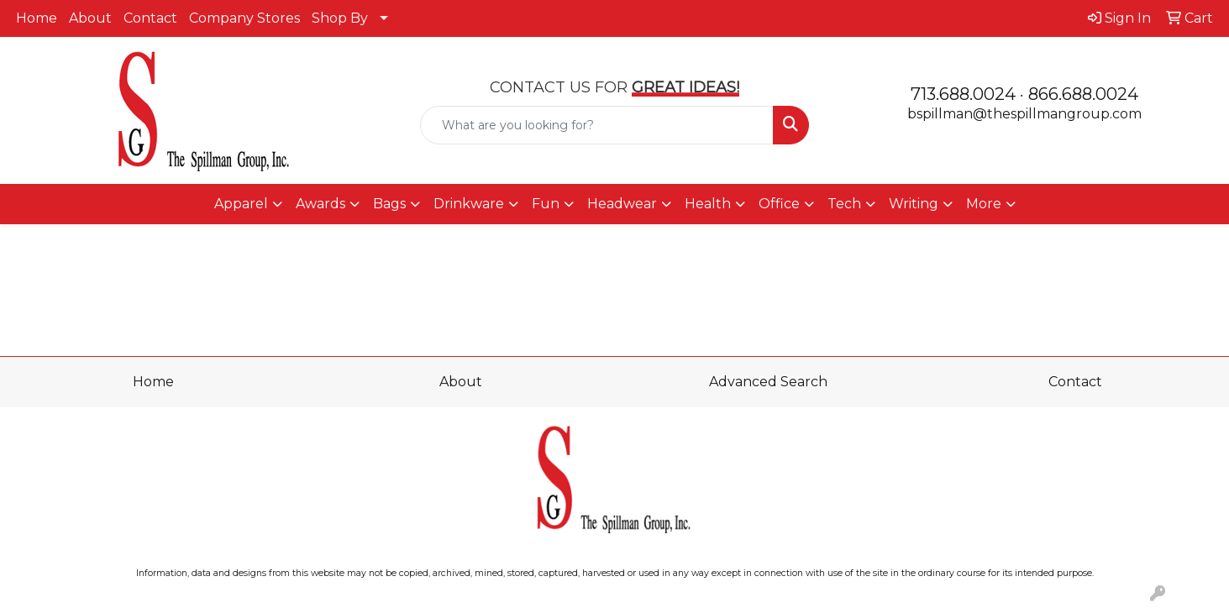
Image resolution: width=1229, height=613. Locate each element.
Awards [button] (320, 204)
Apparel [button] (241, 204)
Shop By (340, 18)
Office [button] (779, 204)
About (90, 18)
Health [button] (708, 204)
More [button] (983, 204)
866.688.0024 (1083, 94)
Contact (150, 18)
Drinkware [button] (468, 204)
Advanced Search (768, 382)
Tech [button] (844, 204)
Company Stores (244, 18)
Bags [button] (389, 204)
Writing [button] (913, 204)
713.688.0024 (963, 94)
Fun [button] (545, 204)
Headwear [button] (622, 204)
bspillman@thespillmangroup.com (1024, 114)
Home (36, 18)
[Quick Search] (597, 125)
